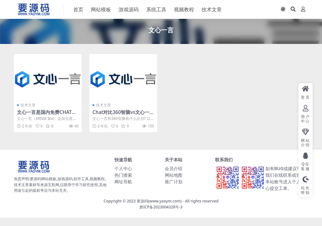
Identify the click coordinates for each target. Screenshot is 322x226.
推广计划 (173, 182)
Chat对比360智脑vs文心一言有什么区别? (120, 115)
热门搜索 (123, 175)
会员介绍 (173, 168)
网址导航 (123, 182)
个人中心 (123, 168)
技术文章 (28, 105)
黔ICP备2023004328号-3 (161, 207)
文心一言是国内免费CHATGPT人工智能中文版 (47, 115)
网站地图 (173, 175)
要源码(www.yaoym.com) (159, 201)
